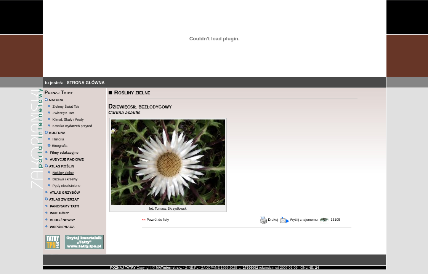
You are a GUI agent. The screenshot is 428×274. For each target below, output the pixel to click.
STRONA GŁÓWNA (85, 82)
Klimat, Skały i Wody (68, 119)
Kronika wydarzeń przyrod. (73, 126)
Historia (58, 139)
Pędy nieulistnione (66, 186)
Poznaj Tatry (59, 92)
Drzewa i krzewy (65, 179)
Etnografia (57, 146)
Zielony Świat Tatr (66, 106)
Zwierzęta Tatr (63, 113)
